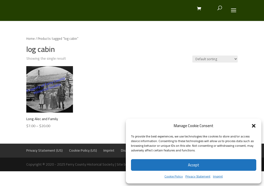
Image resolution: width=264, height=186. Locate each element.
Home (30, 38)
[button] (253, 125)
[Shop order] (215, 59)
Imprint (218, 176)
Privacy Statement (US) (44, 150)
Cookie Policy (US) (83, 150)
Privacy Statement (197, 176)
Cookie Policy (173, 176)
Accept (193, 165)
